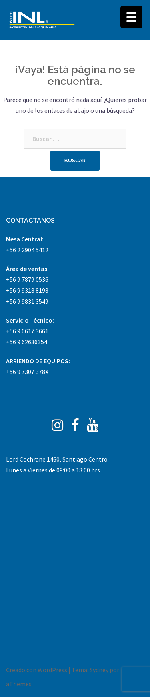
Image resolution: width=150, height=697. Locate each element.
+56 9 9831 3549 (27, 301)
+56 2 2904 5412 (27, 250)
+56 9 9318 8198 (27, 290)
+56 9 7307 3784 (27, 372)
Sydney (99, 670)
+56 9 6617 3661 (27, 331)
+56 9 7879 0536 (27, 279)
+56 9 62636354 (26, 342)
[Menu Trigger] (131, 17)
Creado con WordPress (36, 670)
